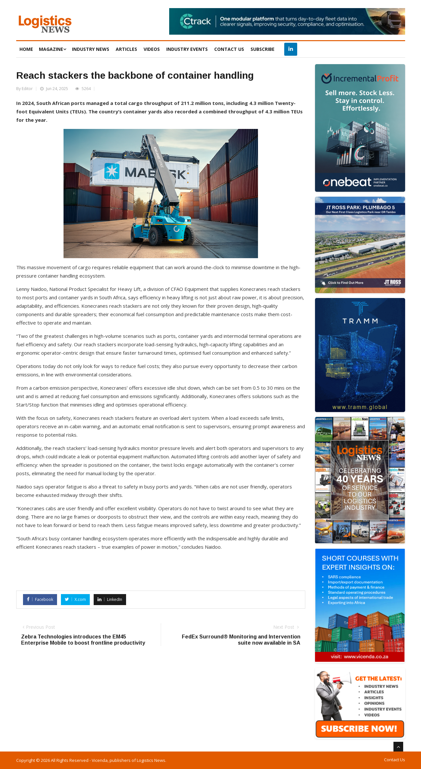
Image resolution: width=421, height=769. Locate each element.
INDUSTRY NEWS (90, 49)
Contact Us (394, 760)
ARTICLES (126, 49)
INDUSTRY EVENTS (187, 49)
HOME (26, 49)
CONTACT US (229, 49)
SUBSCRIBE (263, 49)
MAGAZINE (52, 49)
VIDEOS (152, 49)
